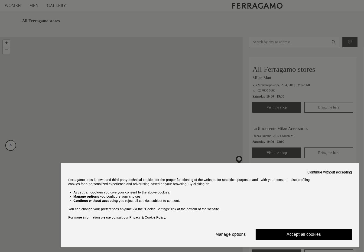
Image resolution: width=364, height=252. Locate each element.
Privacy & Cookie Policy (147, 217)
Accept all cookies (303, 234)
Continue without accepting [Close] (329, 172)
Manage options (230, 234)
